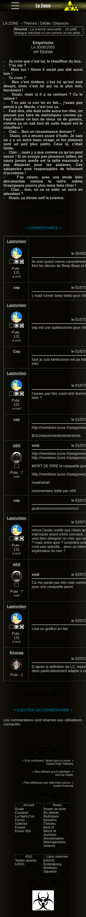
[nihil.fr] (49, 860)
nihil (16, 445)
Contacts (21, 812)
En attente (51, 812)
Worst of (50, 831)
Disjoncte (61, 23)
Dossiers (50, 820)
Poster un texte (55, 809)
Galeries (21, 823)
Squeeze (50, 871)
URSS (19, 864)
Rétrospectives (55, 842)
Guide (19, 809)
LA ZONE (11, 23)
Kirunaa (46, 51)
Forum (20, 820)
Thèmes (30, 23)
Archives (50, 835)
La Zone (43, 6)
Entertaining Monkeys (52, 866)
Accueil (28, 805)
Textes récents (25, 860)
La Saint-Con (24, 816)
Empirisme (43, 42)
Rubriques (51, 816)
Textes (57, 805)
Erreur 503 (23, 831)
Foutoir (20, 827)
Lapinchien (16, 241)
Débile (45, 23)
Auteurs (49, 846)
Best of (49, 827)
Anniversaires (54, 838)
